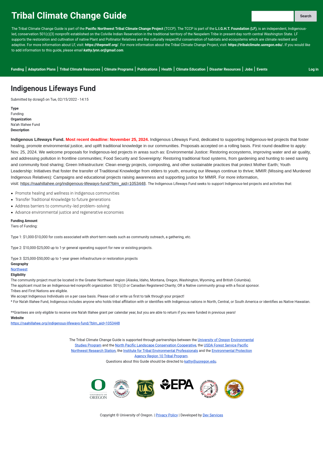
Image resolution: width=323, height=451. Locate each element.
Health (167, 69)
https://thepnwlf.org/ (101, 45)
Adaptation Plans (42, 69)
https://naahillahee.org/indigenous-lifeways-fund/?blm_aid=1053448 (65, 323)
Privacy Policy (167, 415)
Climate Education (190, 69)
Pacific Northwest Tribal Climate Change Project (124, 29)
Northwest (19, 269)
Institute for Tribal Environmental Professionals (160, 351)
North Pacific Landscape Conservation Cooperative (155, 345)
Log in (314, 69)
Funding (17, 69)
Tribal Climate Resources (80, 69)
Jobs (249, 69)
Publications (147, 69)
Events (262, 69)
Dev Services (213, 415)
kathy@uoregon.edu (200, 361)
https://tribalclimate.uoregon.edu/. (256, 45)
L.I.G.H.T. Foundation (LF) (236, 29)
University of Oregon (214, 340)
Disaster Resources (225, 69)
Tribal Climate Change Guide (69, 15)
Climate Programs (118, 69)
